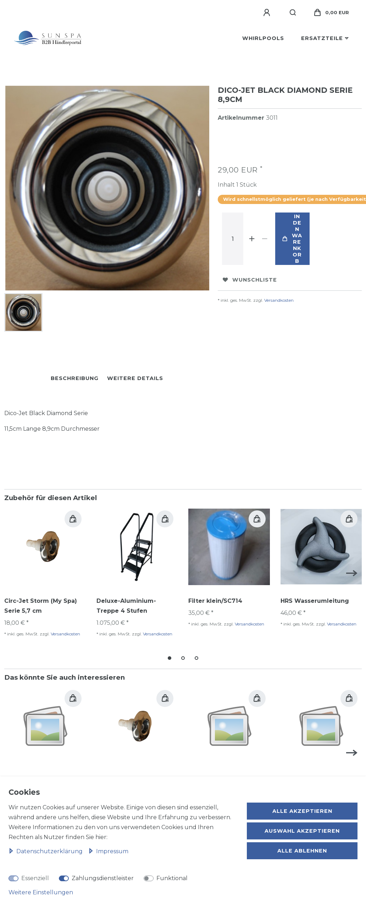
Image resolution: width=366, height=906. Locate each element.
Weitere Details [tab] (135, 376)
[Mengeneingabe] (232, 239)
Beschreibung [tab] (75, 376)
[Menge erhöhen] (251, 239)
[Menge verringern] (264, 239)
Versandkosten (279, 300)
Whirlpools (263, 38)
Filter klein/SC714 (215, 598)
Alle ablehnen (302, 851)
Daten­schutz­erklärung (46, 851)
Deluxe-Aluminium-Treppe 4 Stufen (126, 603)
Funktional (172, 878)
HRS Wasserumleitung (315, 598)
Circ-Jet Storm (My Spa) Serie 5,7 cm (40, 603)
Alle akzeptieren (302, 811)
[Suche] (293, 13)
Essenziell (35, 878)
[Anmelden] (268, 12)
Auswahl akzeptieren (302, 831)
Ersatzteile (322, 38)
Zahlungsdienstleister (103, 878)
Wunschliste (250, 280)
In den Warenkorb (292, 238)
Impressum (108, 851)
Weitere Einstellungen (41, 892)
